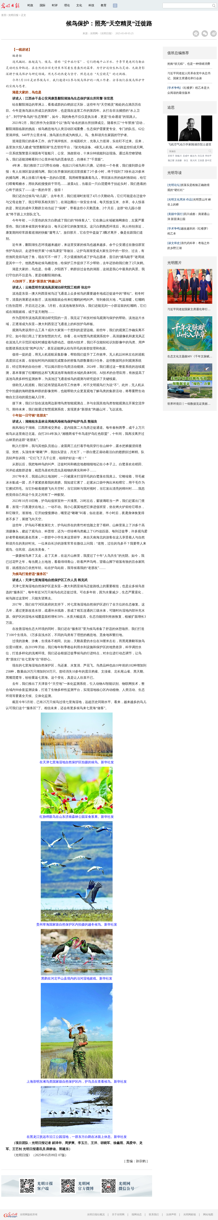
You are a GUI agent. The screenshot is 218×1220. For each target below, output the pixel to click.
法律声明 (171, 1214)
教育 (103, 5)
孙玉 (186, 160)
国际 (42, 5)
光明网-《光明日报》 (102, 33)
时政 (30, 5)
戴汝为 (193, 156)
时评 (55, 5)
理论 (67, 5)
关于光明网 (118, 1214)
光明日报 (13, 15)
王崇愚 (201, 160)
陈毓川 (178, 156)
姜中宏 (208, 160)
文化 (79, 5)
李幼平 (208, 156)
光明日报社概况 (96, 1214)
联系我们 (154, 1214)
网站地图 (208, 1214)
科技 (91, 5)
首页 (3, 15)
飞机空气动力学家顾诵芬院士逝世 (189, 144)
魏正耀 (171, 160)
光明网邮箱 (189, 1214)
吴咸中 (186, 156)
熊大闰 (193, 160)
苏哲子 (171, 156)
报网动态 (137, 1214)
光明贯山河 (187, 199)
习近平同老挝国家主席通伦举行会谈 (190, 309)
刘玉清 (201, 156)
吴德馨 (178, 160)
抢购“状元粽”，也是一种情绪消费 (188, 63)
